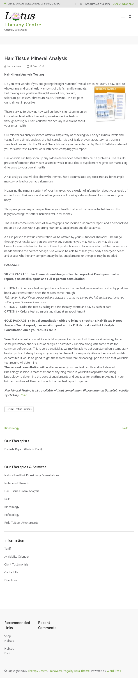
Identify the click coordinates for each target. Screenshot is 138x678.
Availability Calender (16, 556)
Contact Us (11, 572)
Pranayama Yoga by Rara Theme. (69, 671)
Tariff (7, 548)
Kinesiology (11, 428)
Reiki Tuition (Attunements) (21, 522)
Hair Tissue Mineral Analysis (21, 491)
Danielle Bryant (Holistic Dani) (23, 449)
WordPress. (114, 671)
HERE (23, 395)
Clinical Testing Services (18, 409)
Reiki (125, 428)
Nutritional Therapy (16, 483)
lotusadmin (14, 66)
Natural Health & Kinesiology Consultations (31, 475)
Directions (10, 580)
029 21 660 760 (123, 3)
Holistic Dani (9, 651)
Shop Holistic (9, 638)
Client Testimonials (16, 564)
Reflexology (11, 514)
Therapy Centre (22, 24)
